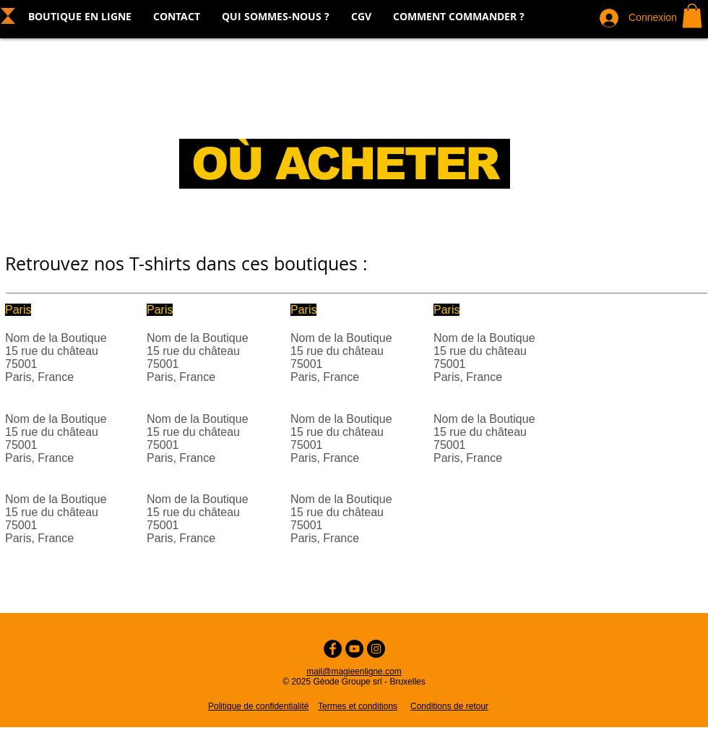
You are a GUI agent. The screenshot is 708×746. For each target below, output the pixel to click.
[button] (692, 15)
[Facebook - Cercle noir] (333, 649)
